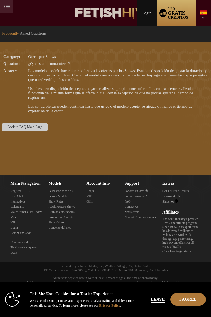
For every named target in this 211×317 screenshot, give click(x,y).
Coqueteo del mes (60, 227)
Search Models (58, 196)
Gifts (89, 201)
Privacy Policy (109, 305)
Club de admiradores (62, 212)
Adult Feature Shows (62, 207)
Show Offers (57, 222)
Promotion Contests (61, 217)
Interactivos (17, 201)
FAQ (128, 201)
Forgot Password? (136, 196)
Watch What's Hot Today (26, 212)
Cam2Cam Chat (20, 233)
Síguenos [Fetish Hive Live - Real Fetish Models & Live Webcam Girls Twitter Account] (170, 201)
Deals (13, 252)
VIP (12, 222)
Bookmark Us (171, 196)
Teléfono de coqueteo (23, 247)
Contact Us (132, 207)
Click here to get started (177, 251)
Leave (158, 299)
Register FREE (19, 191)
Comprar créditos (21, 242)
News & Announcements (140, 217)
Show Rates (56, 201)
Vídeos (14, 217)
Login (146, 13)
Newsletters (132, 212)
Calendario (17, 207)
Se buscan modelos (61, 191)
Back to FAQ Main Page (25, 127)
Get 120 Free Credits (175, 191)
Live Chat (16, 196)
